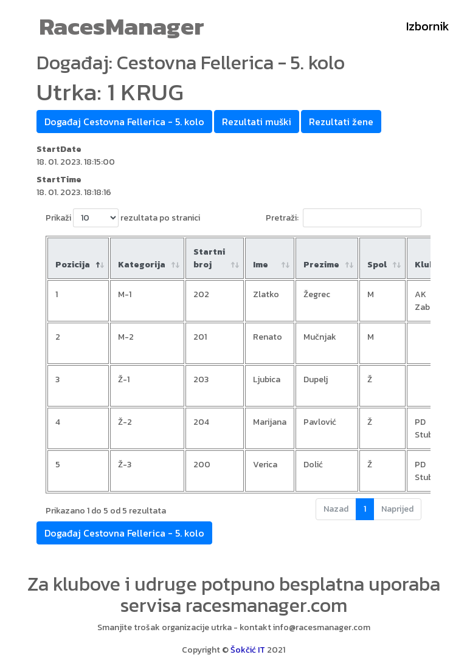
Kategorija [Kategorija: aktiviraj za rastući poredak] (141, 264)
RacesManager (121, 26)
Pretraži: (343, 217)
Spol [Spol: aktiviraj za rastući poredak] (377, 264)
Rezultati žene (341, 121)
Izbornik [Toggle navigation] (427, 26)
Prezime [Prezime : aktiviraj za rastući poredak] (321, 264)
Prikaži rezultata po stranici (123, 217)
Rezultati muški (256, 121)
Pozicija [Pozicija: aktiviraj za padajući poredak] (72, 264)
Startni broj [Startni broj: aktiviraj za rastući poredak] (209, 258)
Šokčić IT (247, 650)
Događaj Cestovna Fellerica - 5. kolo (124, 121)
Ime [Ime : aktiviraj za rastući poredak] (260, 264)
